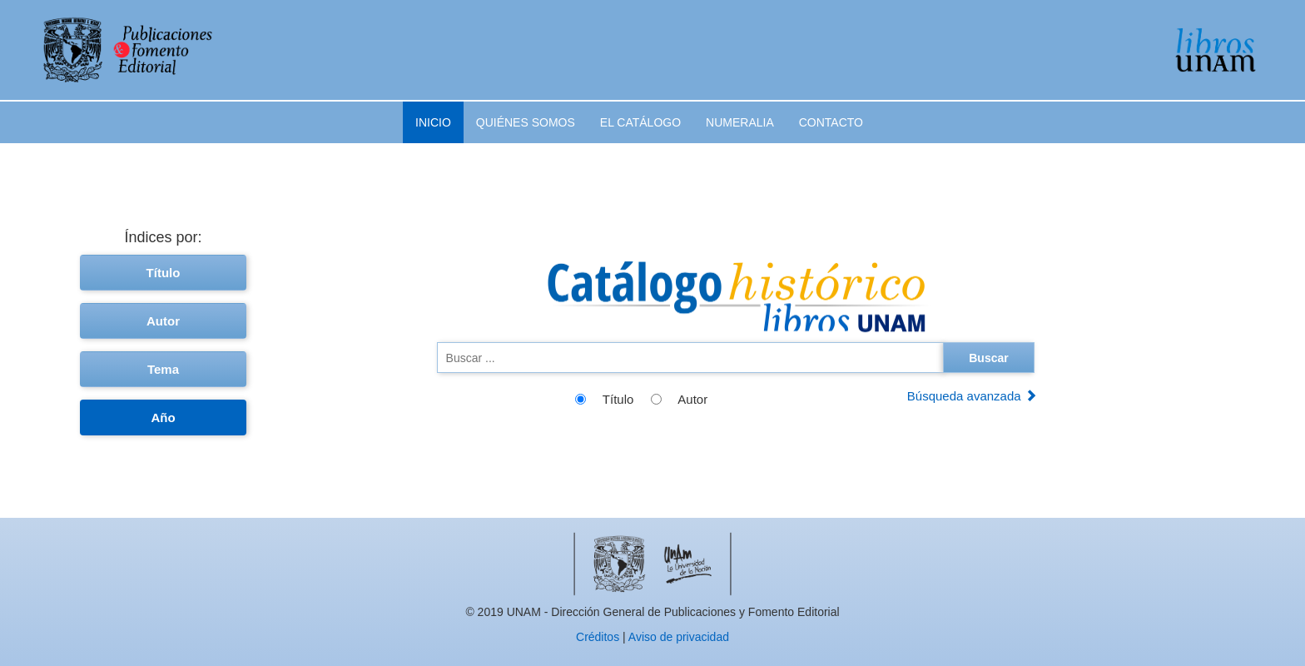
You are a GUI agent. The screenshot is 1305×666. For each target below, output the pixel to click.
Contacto (831, 122)
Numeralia (740, 122)
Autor (163, 321)
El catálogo (640, 122)
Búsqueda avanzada (972, 396)
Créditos (597, 637)
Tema (163, 369)
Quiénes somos (525, 122)
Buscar (988, 358)
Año (163, 417)
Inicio (433, 122)
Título (163, 273)
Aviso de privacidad (678, 637)
